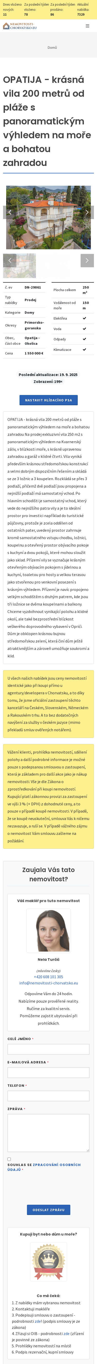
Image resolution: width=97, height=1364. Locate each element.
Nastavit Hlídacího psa (48, 817)
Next (85, 433)
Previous (9, 433)
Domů (52, 47)
